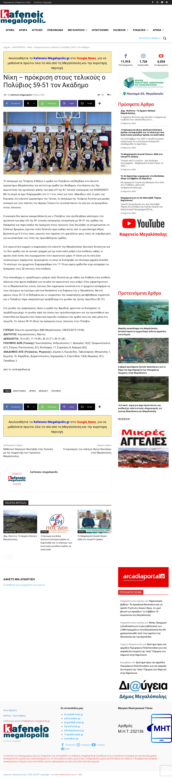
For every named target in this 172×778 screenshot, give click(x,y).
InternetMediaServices (65, 774)
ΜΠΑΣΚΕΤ (43, 391)
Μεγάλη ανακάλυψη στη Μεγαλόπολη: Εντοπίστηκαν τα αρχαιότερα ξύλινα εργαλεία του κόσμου (142, 331)
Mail (68, 749)
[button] (154, 38)
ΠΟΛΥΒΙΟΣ (56, 391)
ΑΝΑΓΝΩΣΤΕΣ (10, 532)
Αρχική (6, 47)
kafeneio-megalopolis (21, 94)
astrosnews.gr (72, 718)
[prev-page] (5, 557)
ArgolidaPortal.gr (74, 722)
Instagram (86, 745)
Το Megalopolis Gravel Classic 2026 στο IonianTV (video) (142, 155)
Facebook (70, 745)
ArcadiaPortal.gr (73, 714)
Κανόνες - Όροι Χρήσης (14, 715)
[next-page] (11, 557)
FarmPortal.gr (72, 726)
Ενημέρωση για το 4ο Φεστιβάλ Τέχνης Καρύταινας (141, 199)
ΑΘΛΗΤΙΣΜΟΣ (18, 47)
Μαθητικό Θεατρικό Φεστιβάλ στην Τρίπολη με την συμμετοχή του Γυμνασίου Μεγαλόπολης (28, 453)
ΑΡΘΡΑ (32, 391)
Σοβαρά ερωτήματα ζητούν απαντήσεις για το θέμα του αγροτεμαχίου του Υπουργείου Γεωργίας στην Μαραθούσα (142, 370)
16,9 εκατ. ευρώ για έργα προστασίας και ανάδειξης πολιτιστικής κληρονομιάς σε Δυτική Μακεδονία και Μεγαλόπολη (140, 408)
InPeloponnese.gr (74, 730)
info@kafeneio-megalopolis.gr (35, 721)
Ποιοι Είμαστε (10, 710)
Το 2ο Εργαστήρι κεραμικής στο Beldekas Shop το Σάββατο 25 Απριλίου (142, 177)
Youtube (101, 745)
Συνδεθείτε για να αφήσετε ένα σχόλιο (24, 585)
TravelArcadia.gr (73, 734)
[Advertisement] (82, 16)
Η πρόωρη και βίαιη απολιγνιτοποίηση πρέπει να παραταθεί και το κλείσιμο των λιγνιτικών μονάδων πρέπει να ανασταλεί (56, 543)
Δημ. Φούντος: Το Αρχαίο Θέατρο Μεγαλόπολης (138, 111)
